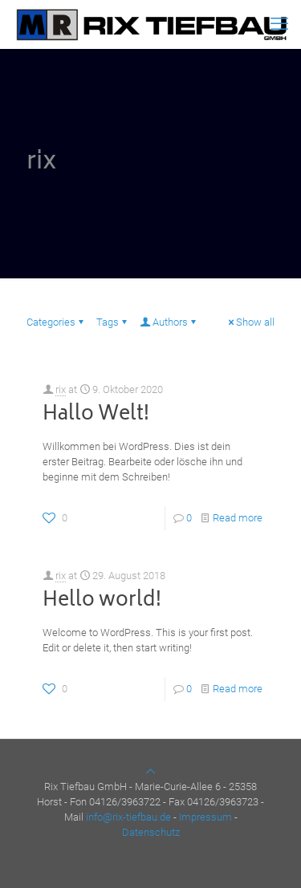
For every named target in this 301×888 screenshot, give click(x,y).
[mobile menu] (279, 24)
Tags (112, 322)
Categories (56, 322)
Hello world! (102, 601)
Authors (169, 322)
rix (60, 389)
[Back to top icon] (150, 771)
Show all (250, 322)
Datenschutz (151, 832)
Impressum (205, 817)
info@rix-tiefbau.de (128, 817)
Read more (237, 518)
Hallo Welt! (96, 415)
